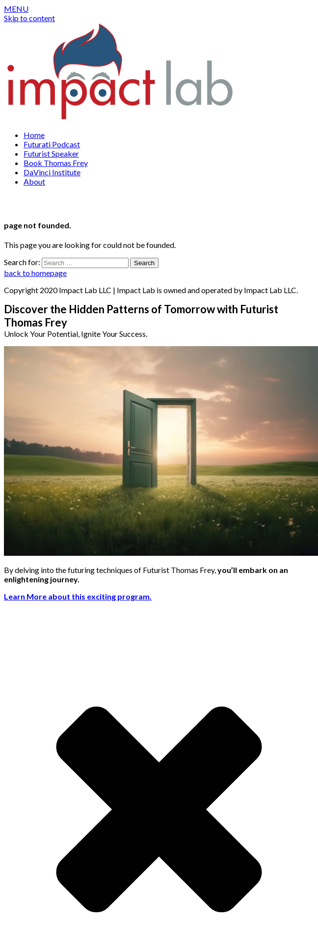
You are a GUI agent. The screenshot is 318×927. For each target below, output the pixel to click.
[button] (16, 8)
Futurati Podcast (52, 144)
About (34, 181)
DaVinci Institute (52, 172)
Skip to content (29, 18)
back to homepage (35, 272)
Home (34, 134)
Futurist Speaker (51, 153)
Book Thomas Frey (56, 162)
